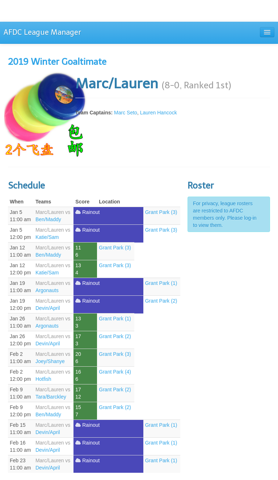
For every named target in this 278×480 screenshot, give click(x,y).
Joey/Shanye (50, 361)
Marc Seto (125, 112)
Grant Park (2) (161, 301)
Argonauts (47, 290)
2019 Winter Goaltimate (57, 61)
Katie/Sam (47, 237)
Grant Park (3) (161, 212)
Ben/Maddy (48, 219)
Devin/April (47, 308)
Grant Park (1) (161, 283)
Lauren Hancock (158, 112)
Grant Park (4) (115, 372)
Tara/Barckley (50, 397)
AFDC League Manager (42, 32)
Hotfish (43, 379)
